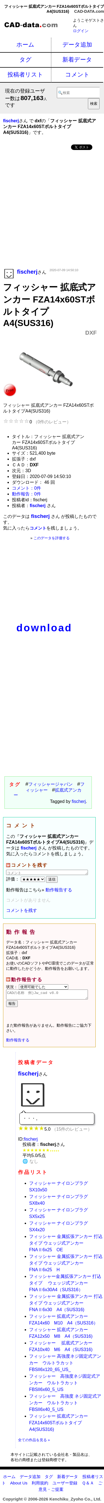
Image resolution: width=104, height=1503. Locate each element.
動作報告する (58, 889)
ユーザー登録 (64, 1484)
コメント (77, 74)
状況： (37, 987)
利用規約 (40, 1484)
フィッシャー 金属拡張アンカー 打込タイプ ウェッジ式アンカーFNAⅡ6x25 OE (66, 1245)
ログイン (80, 31)
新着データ (77, 59)
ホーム (25, 44)
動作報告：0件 (26, 494)
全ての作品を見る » (34, 1442)
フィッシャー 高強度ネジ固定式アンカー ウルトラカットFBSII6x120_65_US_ (65, 1365)
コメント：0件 (26, 488)
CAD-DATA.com (89, 11)
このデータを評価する (52, 538)
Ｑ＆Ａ (88, 1484)
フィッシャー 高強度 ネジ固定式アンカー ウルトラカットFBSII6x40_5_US (65, 1404)
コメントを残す (21, 910)
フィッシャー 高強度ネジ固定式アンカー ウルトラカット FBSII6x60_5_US (64, 1384)
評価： (26, 879)
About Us (18, 1484)
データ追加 (77, 44)
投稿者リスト (25, 74)
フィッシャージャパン (50, 784)
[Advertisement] (52, 210)
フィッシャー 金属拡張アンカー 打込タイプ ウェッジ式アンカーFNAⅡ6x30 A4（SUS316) (66, 1305)
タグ (25, 59)
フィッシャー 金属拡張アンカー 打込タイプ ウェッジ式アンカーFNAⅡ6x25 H (66, 1265)
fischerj (79, 801)
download (44, 628)
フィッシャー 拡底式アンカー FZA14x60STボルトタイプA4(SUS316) (58, 1424)
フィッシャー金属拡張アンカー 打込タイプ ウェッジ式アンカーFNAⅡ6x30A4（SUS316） (65, 1285)
